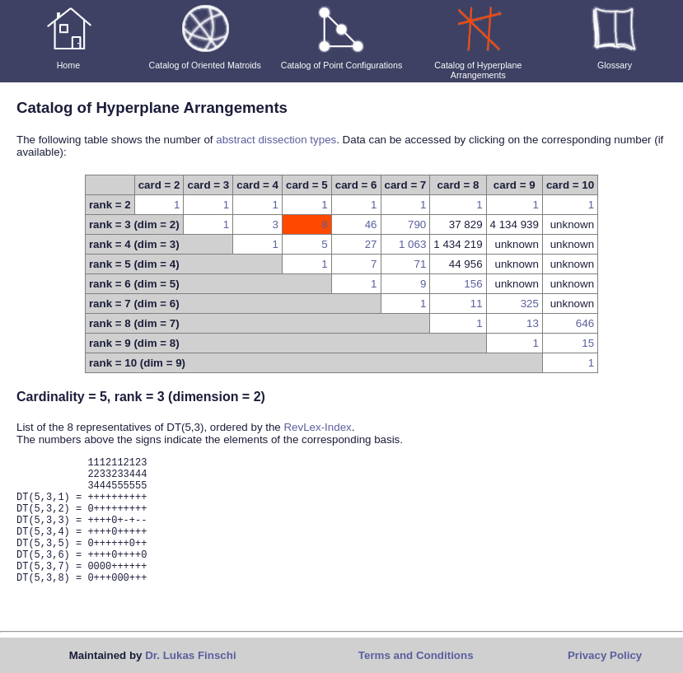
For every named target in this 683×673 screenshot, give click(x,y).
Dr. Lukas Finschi (190, 655)
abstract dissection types (276, 139)
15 (588, 343)
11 (476, 303)
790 (417, 224)
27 (371, 244)
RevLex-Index (317, 427)
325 (530, 303)
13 (532, 323)
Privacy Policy (605, 655)
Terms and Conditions (416, 655)
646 (585, 323)
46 (371, 224)
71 (420, 264)
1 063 (412, 244)
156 (473, 284)
